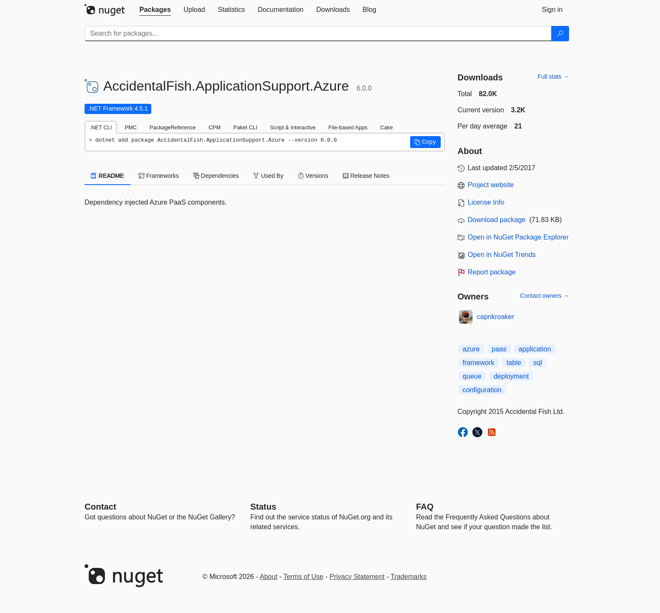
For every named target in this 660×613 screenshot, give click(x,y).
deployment (511, 376)
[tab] (155, 9)
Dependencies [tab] (216, 175)
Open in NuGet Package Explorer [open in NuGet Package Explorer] (518, 237)
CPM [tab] (215, 127)
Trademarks (409, 576)
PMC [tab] (130, 127)
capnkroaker (495, 316)
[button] (425, 142)
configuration (482, 389)
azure (471, 349)
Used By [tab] (268, 175)
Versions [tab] (313, 175)
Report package (492, 272)
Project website (491, 184)
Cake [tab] (386, 127)
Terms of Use (303, 576)
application (534, 349)
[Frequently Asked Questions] (424, 506)
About (269, 576)
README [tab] (107, 175)
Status (263, 506)
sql (537, 362)
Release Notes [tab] (366, 175)
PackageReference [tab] (173, 127)
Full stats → (553, 76)
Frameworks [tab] (159, 175)
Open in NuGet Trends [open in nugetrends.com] (502, 254)
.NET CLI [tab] (101, 127)
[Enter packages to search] (318, 33)
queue (472, 376)
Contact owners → (544, 295)
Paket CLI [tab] (245, 127)
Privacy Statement (357, 576)
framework (479, 362)
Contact (100, 506)
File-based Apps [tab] (348, 127)
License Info (486, 202)
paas (499, 349)
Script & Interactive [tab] (292, 127)
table (514, 362)
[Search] (560, 33)
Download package (497, 219)
